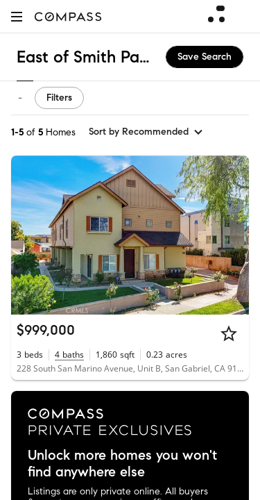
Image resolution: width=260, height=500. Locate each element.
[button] (16, 16)
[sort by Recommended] (146, 132)
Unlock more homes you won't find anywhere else (122, 464)
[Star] (228, 333)
